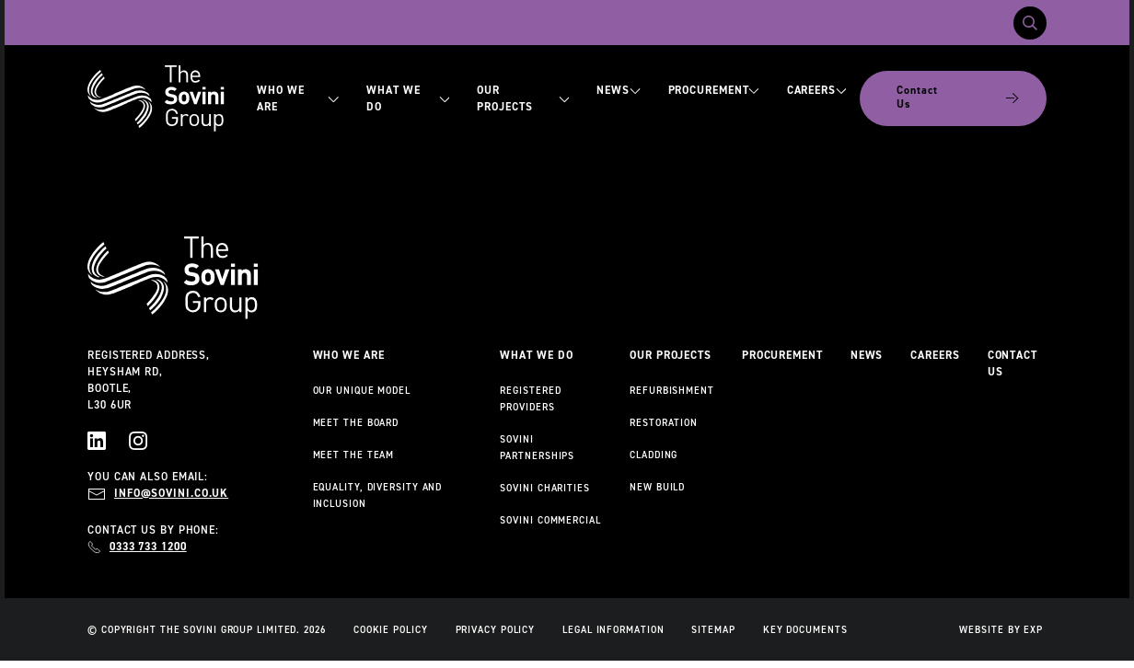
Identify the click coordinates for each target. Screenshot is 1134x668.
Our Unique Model (362, 390)
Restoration (664, 422)
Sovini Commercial (550, 519)
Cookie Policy (390, 629)
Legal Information (613, 629)
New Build (657, 486)
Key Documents (805, 629)
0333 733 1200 (148, 546)
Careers (817, 90)
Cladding (653, 454)
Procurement (713, 90)
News (618, 90)
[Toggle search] (1030, 23)
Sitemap (713, 629)
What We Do (407, 98)
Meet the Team (354, 454)
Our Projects (523, 98)
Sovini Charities (544, 487)
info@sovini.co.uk (171, 493)
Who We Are (298, 98)
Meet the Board (356, 422)
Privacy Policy (496, 629)
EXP (1033, 629)
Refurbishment (672, 390)
